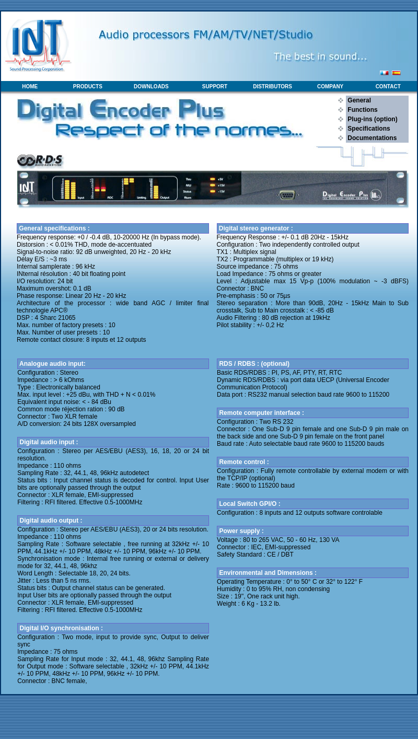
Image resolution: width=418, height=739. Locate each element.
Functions (362, 109)
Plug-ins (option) (372, 119)
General (358, 100)
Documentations (371, 138)
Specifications (368, 128)
